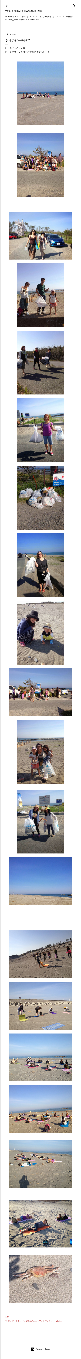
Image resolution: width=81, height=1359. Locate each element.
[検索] (74, 5)
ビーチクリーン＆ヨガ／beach (25, 1321)
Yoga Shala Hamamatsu (23, 11)
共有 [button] (7, 1317)
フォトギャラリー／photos (50, 1321)
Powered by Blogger (40, 1349)
